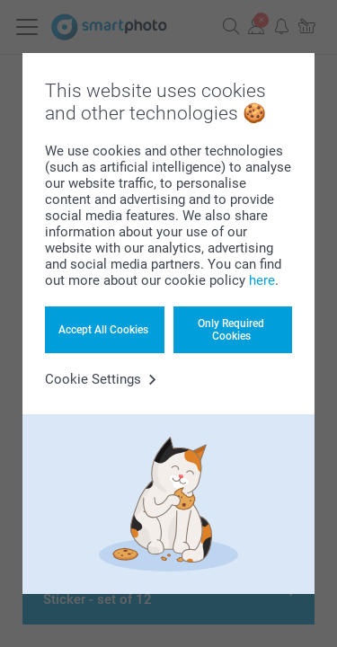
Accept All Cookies (103, 330)
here (262, 280)
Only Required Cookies (231, 329)
